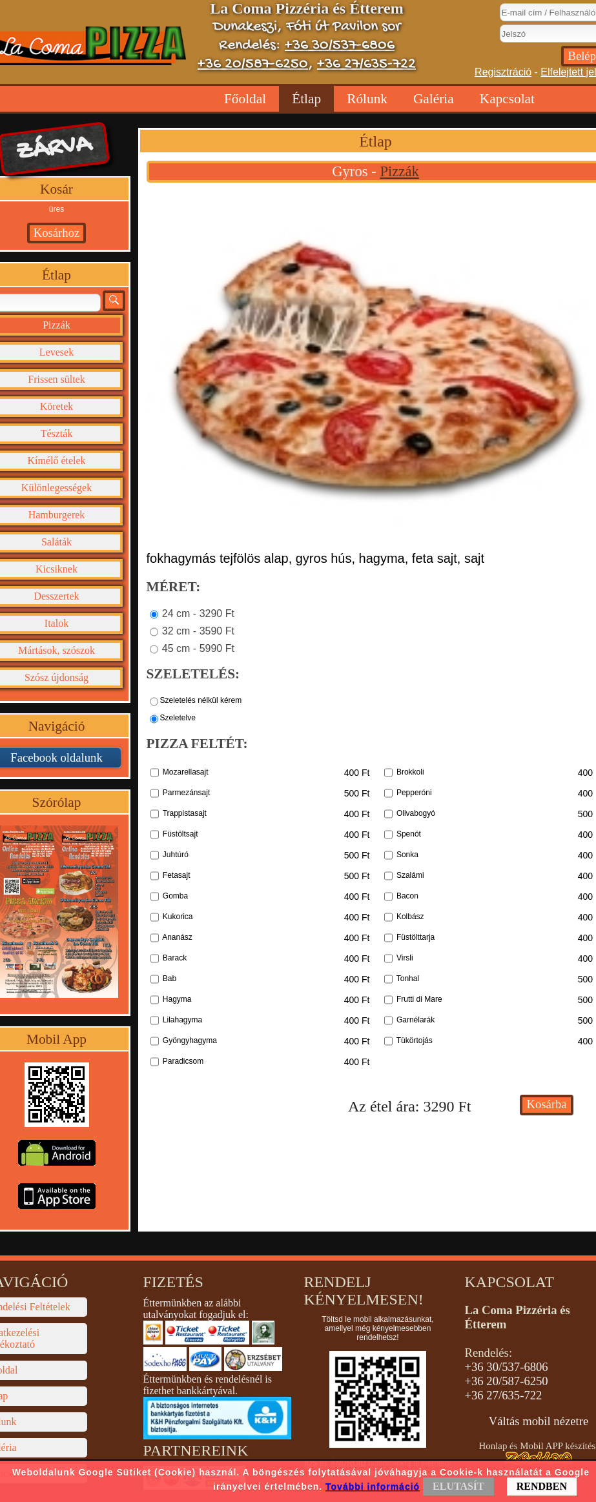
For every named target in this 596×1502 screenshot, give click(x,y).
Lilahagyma (182, 1019)
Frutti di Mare (419, 999)
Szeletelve (178, 717)
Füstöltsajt (180, 833)
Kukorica (178, 916)
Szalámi (410, 875)
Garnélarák (415, 1019)
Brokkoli (410, 771)
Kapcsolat (507, 99)
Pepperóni (414, 792)
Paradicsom (183, 1061)
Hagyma (177, 999)
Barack (175, 957)
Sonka (407, 854)
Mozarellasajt (186, 771)
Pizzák (399, 171)
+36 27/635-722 (366, 64)
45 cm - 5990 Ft (198, 647)
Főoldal (245, 99)
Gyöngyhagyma (190, 1040)
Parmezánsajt (186, 792)
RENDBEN (542, 1486)
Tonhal (407, 978)
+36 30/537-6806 (340, 45)
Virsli (404, 957)
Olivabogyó (415, 813)
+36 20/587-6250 (253, 64)
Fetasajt (176, 875)
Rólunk (367, 99)
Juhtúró (176, 854)
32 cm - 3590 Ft (198, 630)
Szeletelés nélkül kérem (201, 699)
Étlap (306, 99)
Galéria (433, 99)
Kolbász (410, 916)
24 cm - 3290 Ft (198, 612)
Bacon (407, 895)
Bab (169, 978)
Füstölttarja (415, 937)
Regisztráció (503, 71)
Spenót (408, 833)
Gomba (175, 895)
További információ (372, 1486)
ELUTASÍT (458, 1486)
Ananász (177, 937)
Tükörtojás (414, 1040)
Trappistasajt (185, 813)
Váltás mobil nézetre (538, 1421)
